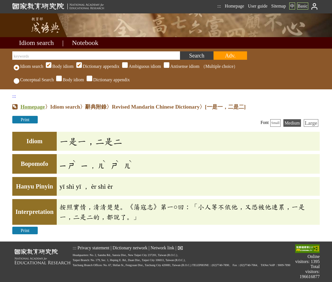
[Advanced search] (230, 55)
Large (311, 123)
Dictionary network (130, 247)
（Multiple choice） (141, 66)
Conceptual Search (34, 79)
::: (219, 6)
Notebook (85, 42)
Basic (303, 6)
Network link (162, 247)
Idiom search (36, 42)
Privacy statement (93, 247)
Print (25, 119)
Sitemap (278, 6)
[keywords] (96, 55)
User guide (257, 6)
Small (275, 123)
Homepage (234, 6)
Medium (292, 123)
